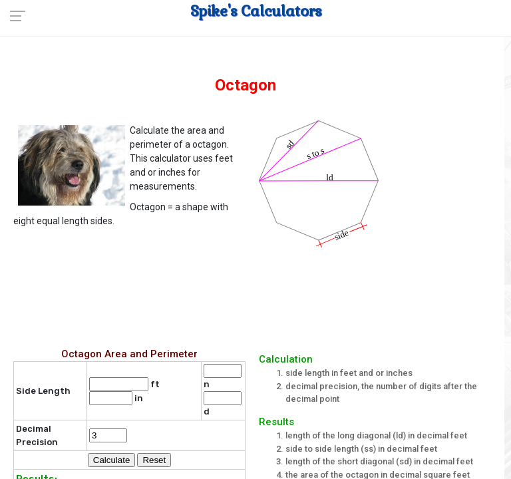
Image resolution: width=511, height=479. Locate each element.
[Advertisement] (258, 295)
